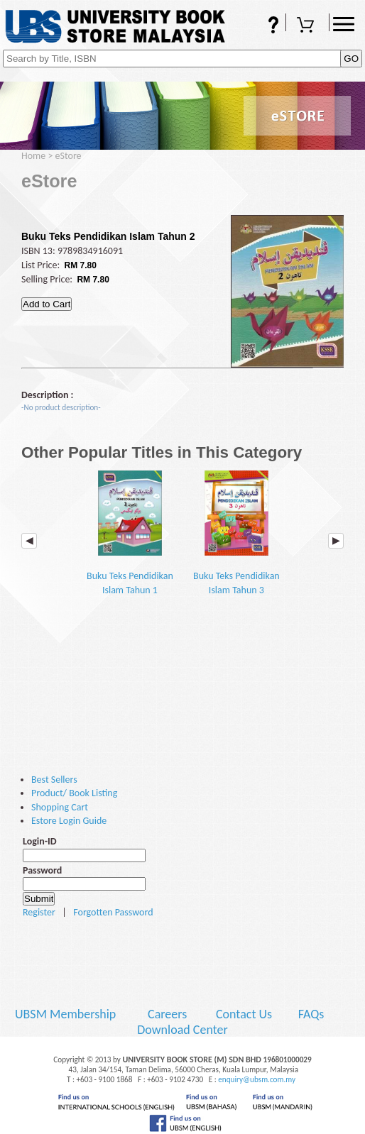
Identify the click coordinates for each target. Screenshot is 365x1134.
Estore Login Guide (69, 821)
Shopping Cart (307, 26)
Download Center (182, 1029)
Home (33, 156)
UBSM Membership (67, 1014)
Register (39, 912)
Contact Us (245, 1014)
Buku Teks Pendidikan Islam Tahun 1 (130, 533)
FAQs (264, 26)
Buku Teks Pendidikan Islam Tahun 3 (236, 533)
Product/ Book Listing (74, 793)
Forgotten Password (113, 912)
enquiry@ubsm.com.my (256, 1079)
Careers (167, 1014)
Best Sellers (54, 780)
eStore (68, 156)
